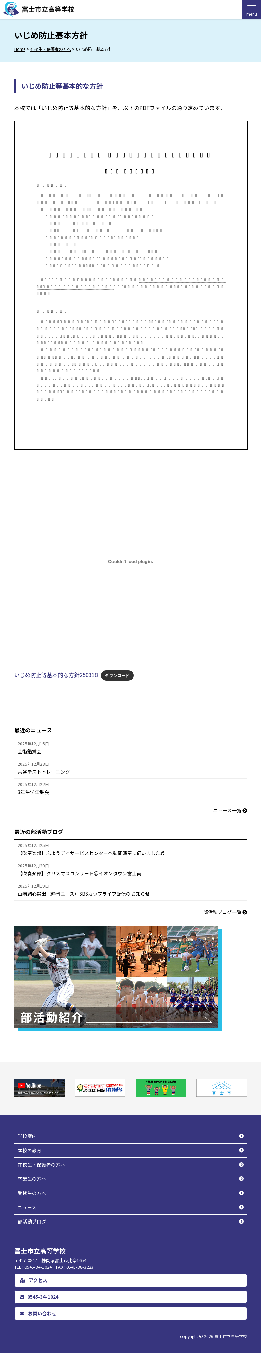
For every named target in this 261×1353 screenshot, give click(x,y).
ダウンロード (117, 675)
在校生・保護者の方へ (41, 1164)
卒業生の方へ (32, 1178)
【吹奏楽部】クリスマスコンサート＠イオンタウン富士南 (79, 873)
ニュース (27, 1207)
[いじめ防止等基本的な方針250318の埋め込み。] (130, 561)
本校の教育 (29, 1150)
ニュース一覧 (230, 810)
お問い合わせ (38, 1313)
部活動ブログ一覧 (225, 912)
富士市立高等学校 (230, 1336)
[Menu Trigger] (251, 9)
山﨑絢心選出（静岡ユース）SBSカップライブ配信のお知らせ (84, 893)
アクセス (33, 1280)
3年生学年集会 (33, 792)
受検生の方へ (32, 1193)
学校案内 (27, 1136)
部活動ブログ (32, 1221)
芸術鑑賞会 (29, 751)
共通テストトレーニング (44, 771)
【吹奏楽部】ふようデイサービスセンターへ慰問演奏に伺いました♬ (91, 853)
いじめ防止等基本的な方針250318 (56, 675)
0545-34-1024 (39, 1296)
